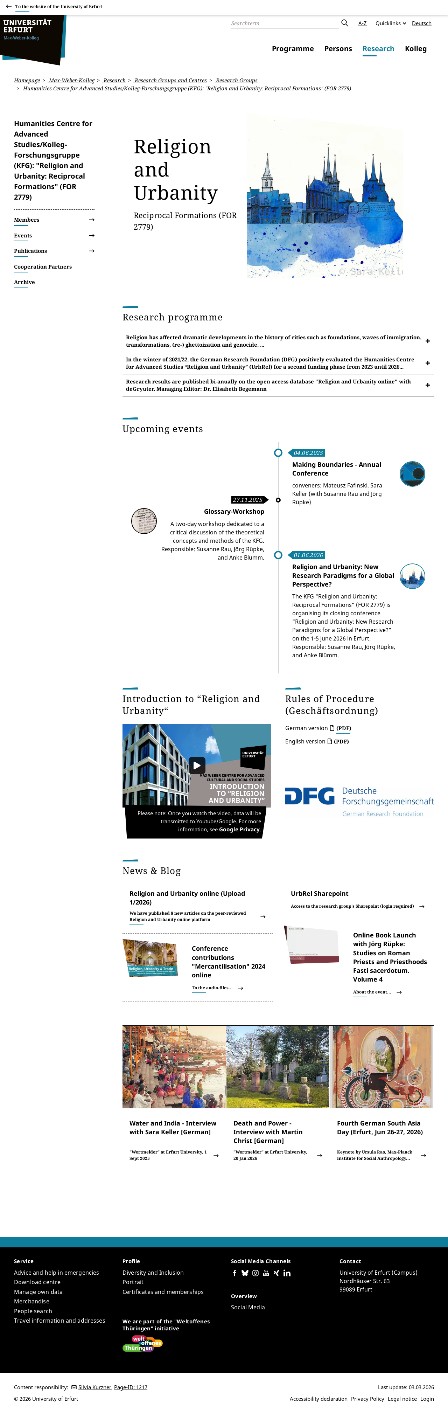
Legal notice (402, 1398)
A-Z (362, 23)
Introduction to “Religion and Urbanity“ (191, 704)
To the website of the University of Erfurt (58, 8)
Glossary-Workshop (234, 511)
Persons (338, 48)
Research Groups (236, 80)
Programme (293, 48)
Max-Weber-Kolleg (71, 80)
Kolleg (416, 48)
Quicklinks (388, 23)
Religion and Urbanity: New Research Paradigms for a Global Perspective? (343, 575)
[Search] (285, 23)
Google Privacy (244, 830)
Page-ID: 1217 (130, 1387)
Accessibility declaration (319, 1398)
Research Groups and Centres (170, 80)
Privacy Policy (367, 1398)
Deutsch (422, 23)
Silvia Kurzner (94, 1387)
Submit (344, 23)
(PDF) (343, 727)
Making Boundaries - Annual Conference (336, 468)
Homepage (27, 80)
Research (378, 48)
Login (427, 1398)
